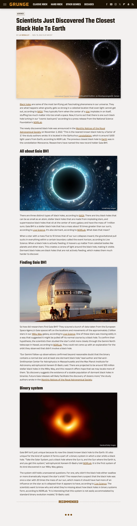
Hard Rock (56, 4)
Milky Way (37, 334)
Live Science (39, 230)
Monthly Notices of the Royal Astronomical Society (66, 379)
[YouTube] (111, 4)
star (88, 111)
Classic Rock (40, 4)
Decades (89, 4)
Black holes (25, 104)
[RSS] (133, 4)
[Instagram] (116, 4)
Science (20, 13)
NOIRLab (37, 122)
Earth (104, 139)
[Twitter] (120, 4)
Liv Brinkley (24, 35)
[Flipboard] (124, 4)
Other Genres (73, 4)
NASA (40, 111)
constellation (85, 135)
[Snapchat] (128, 4)
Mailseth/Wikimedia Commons (105, 319)
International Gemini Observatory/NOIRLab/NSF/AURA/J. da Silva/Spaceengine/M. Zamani (86, 96)
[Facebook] (107, 4)
